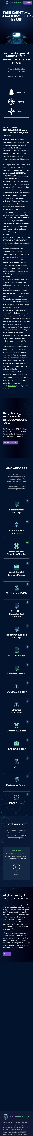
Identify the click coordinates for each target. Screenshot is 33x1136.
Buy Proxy (7, 954)
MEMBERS (28, 2)
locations (12, 386)
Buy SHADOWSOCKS (10, 442)
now (16, 377)
